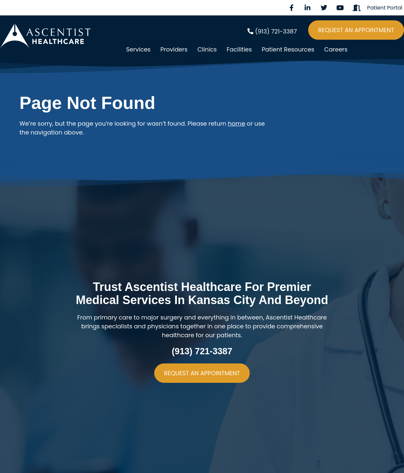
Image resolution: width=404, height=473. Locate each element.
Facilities (239, 49)
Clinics (207, 49)
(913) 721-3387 (202, 351)
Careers (336, 49)
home (236, 123)
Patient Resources (288, 49)
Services (138, 49)
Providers (174, 49)
